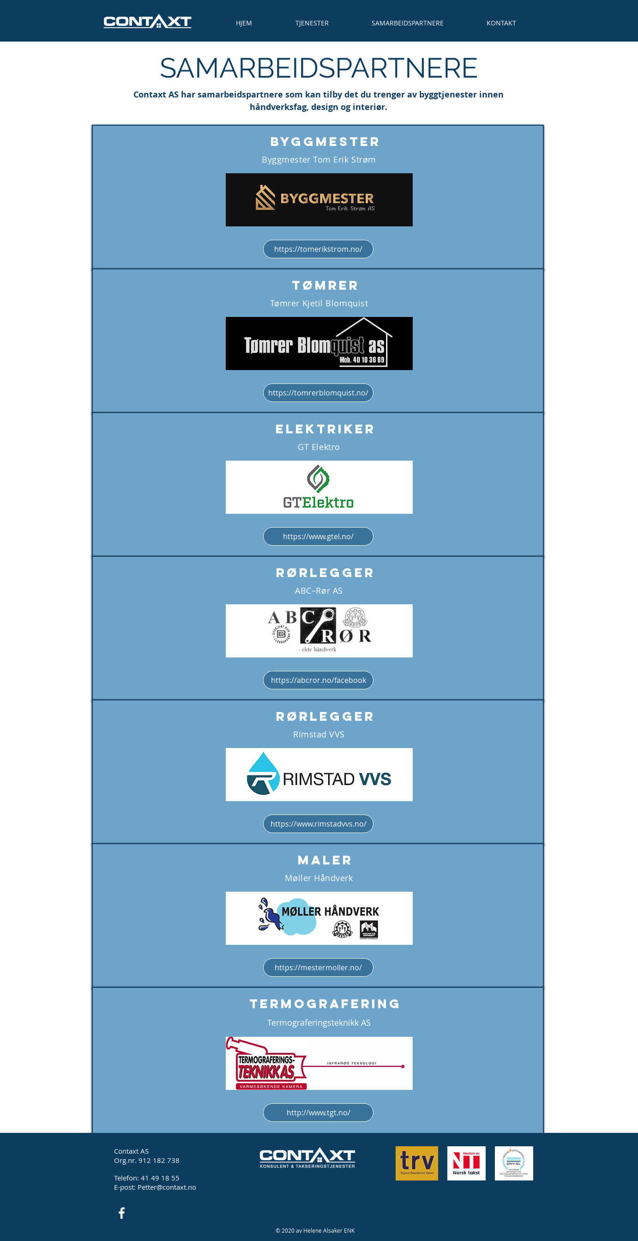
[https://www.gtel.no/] (318, 536)
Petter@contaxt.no (167, 1187)
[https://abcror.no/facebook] (318, 680)
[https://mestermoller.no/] (318, 967)
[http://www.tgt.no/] (318, 1112)
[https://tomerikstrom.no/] (318, 249)
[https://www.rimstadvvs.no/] (318, 824)
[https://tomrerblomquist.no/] (318, 392)
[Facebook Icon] (121, 1213)
